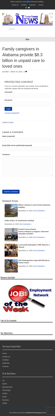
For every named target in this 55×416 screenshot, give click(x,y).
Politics (4, 393)
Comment (6, 154)
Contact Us (15, 5)
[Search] (25, 29)
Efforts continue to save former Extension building (27, 2)
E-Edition (24, 5)
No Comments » (39, 211)
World (4, 397)
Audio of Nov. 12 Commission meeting (19, 220)
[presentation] (19, 183)
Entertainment (7, 387)
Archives (40, 5)
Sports (4, 384)
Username (8, 92)
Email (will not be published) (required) (17, 145)
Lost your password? (12, 113)
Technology (6, 390)
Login (8, 109)
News (11, 122)
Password (8, 100)
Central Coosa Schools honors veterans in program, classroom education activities (33, 231)
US (3, 380)
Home (4, 353)
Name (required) (8, 136)
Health (4, 403)
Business (5, 400)
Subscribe (32, 5)
